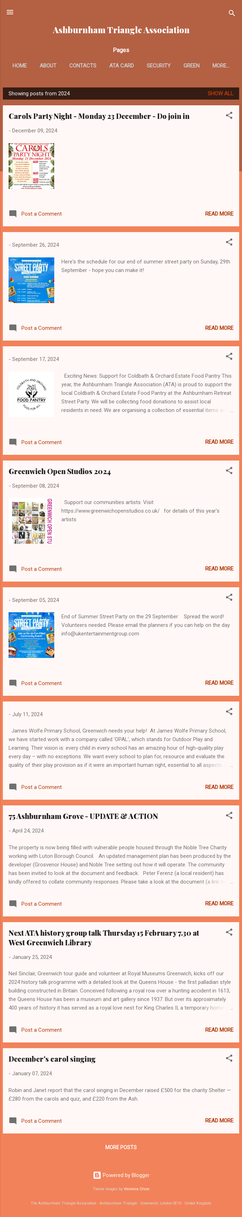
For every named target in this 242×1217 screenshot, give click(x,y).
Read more (219, 215)
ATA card (136, 65)
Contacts (97, 65)
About (63, 65)
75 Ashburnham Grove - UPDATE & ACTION (83, 817)
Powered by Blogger (121, 1175)
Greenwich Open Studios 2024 (60, 472)
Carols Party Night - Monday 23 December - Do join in (99, 117)
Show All (220, 95)
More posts (121, 1149)
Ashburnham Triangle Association (121, 29)
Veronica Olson (137, 1189)
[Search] (232, 14)
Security (174, 65)
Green (206, 65)
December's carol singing (52, 1060)
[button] (229, 118)
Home (34, 65)
